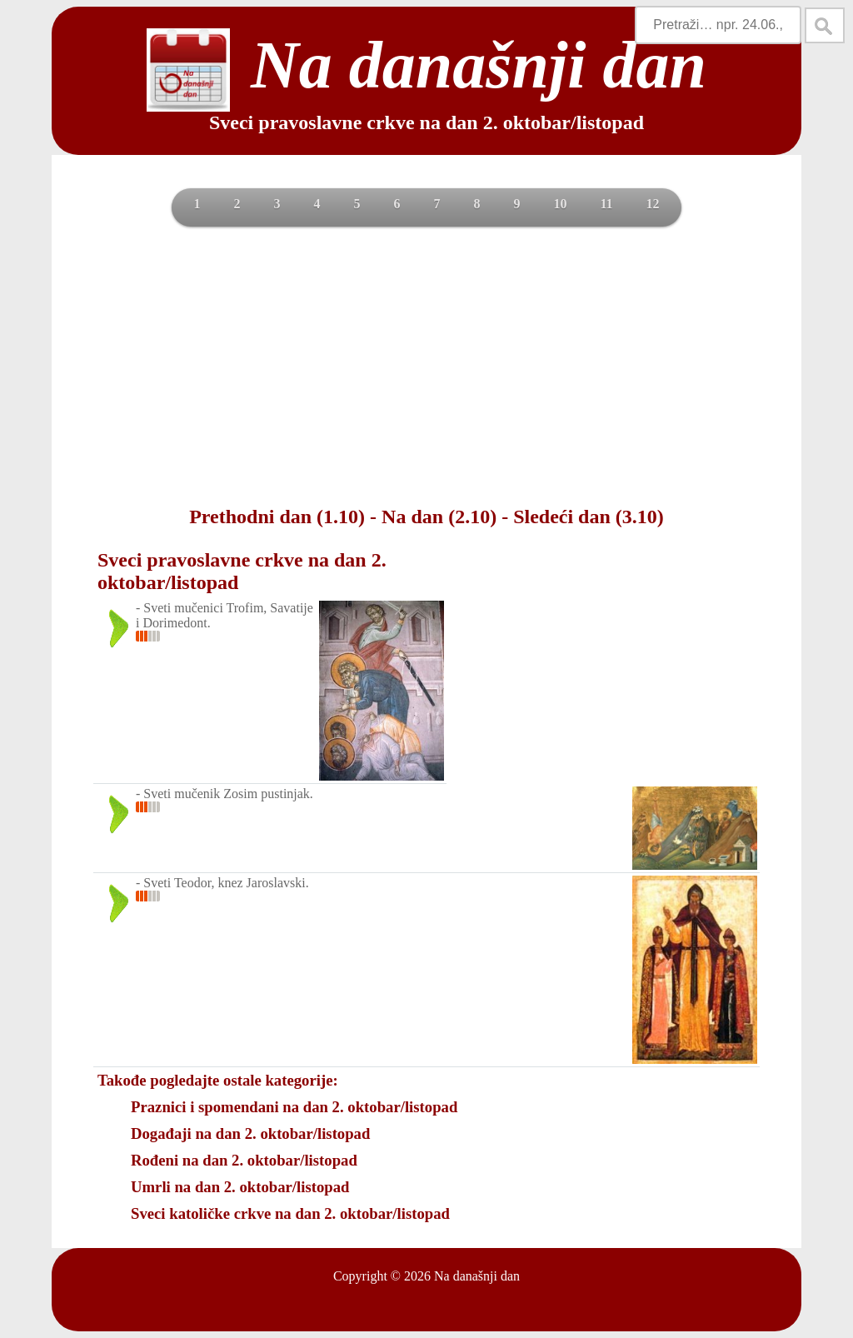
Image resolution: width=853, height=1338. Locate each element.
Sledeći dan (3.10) (588, 516)
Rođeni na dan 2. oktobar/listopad (244, 1160)
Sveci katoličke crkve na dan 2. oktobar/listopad (290, 1213)
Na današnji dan (477, 1276)
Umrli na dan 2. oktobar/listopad (240, 1187)
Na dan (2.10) (439, 516)
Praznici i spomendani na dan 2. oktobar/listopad (294, 1107)
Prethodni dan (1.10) (277, 516)
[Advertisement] (426, 364)
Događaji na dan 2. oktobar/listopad (250, 1133)
